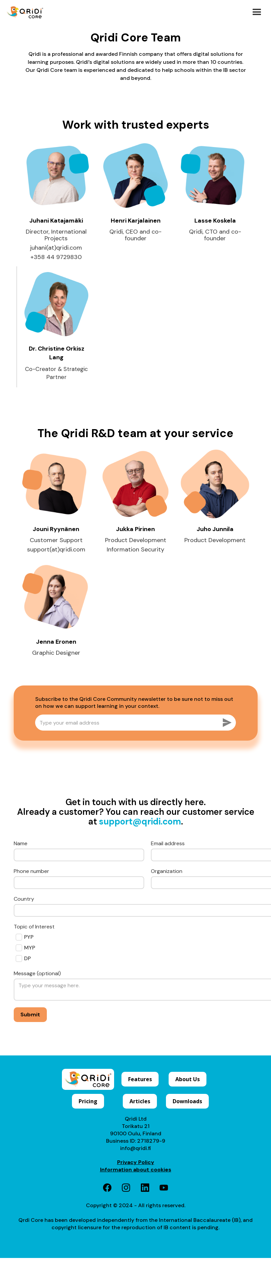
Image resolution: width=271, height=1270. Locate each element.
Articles (139, 1101)
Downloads (187, 1101)
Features (140, 1079)
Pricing (88, 1101)
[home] (25, 12)
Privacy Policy (135, 1162)
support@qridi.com (140, 821)
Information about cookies (135, 1169)
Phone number (31, 871)
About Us (187, 1079)
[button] (257, 12)
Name (20, 843)
